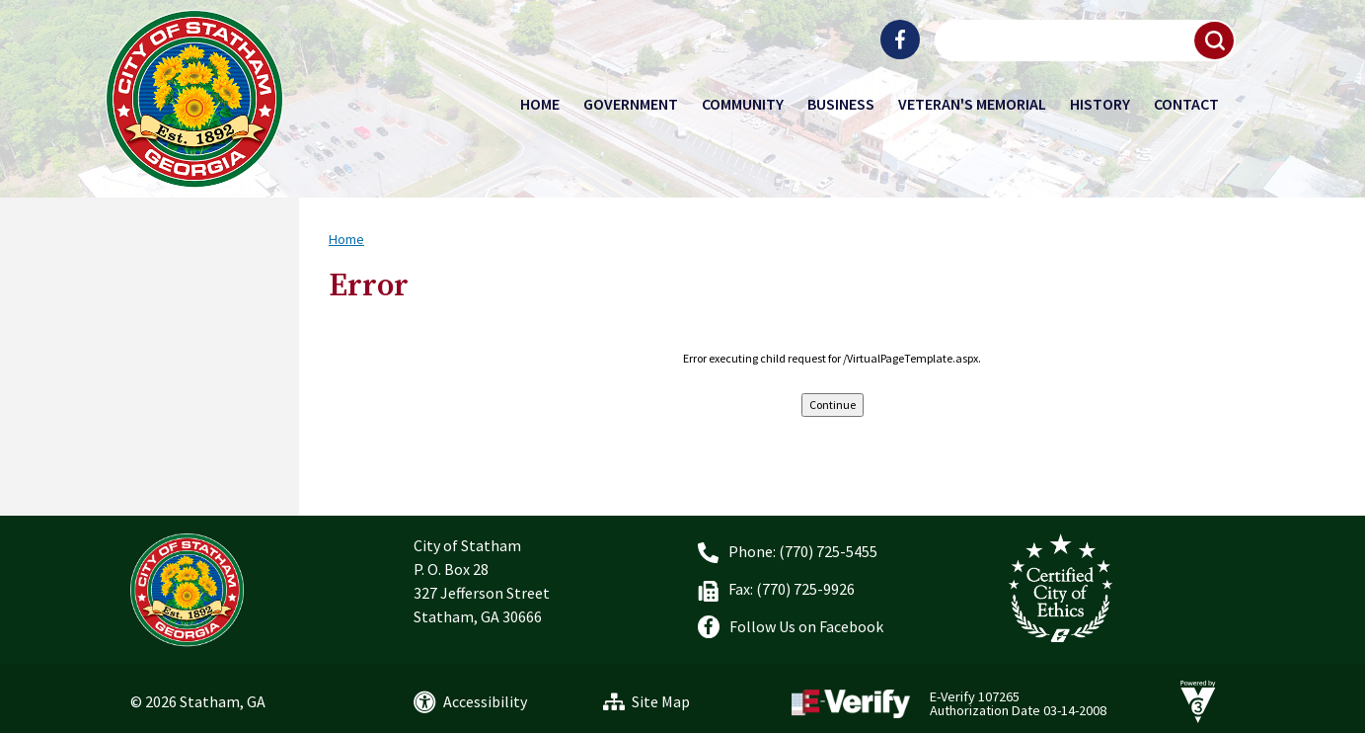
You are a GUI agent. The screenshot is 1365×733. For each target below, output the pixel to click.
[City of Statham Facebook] (900, 39)
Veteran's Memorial (972, 104)
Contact (1186, 104)
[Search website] (1083, 40)
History (1100, 104)
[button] (1215, 40)
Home (540, 104)
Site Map (661, 701)
